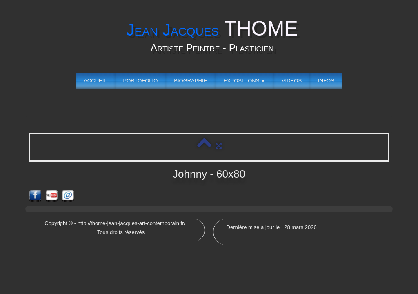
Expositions (244, 81)
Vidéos (292, 81)
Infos (326, 81)
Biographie (190, 81)
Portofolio (140, 81)
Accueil (95, 81)
